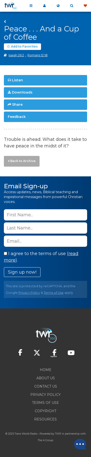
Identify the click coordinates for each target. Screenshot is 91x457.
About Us (45, 378)
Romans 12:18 (37, 55)
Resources (45, 419)
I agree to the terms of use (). (41, 257)
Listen (17, 80)
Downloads (22, 92)
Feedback (17, 116)
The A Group (45, 440)
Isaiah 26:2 (16, 55)
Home (45, 370)
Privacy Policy (29, 293)
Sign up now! (22, 272)
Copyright (45, 411)
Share (17, 104)
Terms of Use (54, 293)
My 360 (44, 6)
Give (85, 6)
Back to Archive (23, 161)
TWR (58, 433)
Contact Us (45, 386)
